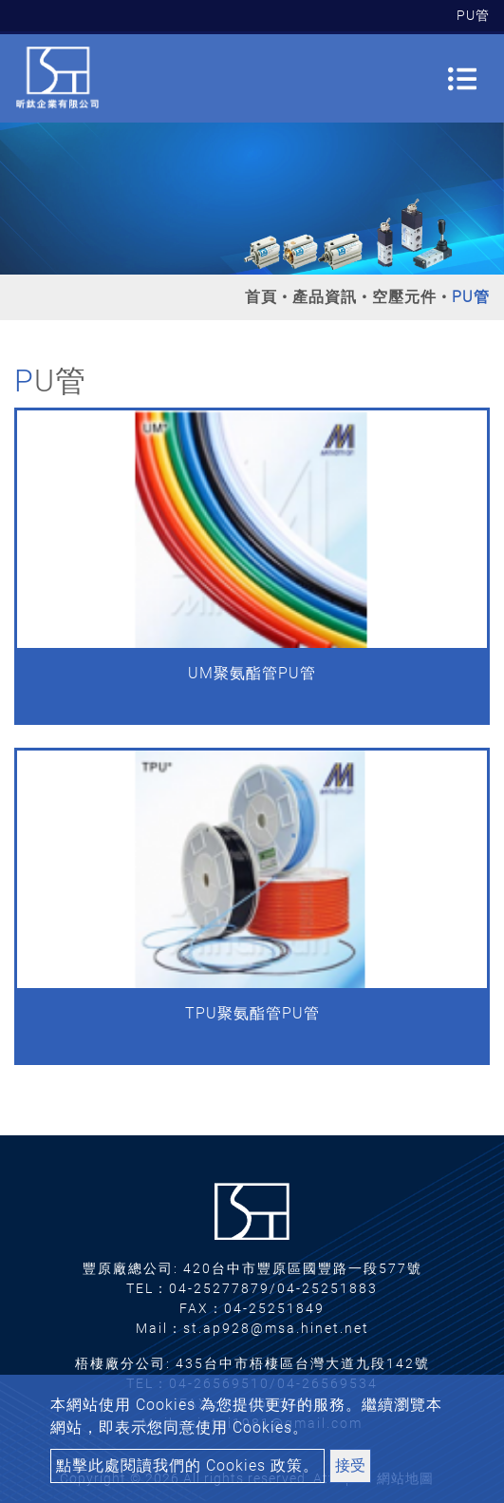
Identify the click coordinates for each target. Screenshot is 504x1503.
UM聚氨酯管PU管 (252, 673)
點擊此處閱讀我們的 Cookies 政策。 (187, 1465)
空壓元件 (404, 297)
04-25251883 (327, 1288)
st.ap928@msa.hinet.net (276, 1328)
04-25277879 (219, 1288)
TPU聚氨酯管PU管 (252, 1013)
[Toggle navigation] (462, 79)
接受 (350, 1465)
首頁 (261, 297)
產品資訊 (324, 297)
